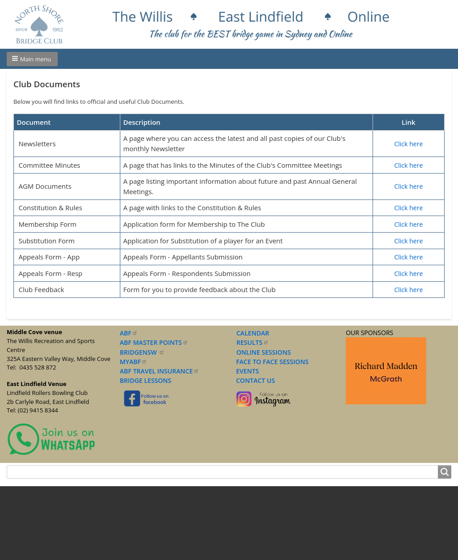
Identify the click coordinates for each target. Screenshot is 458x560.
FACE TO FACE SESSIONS (271, 361)
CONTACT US (254, 380)
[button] (32, 59)
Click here (408, 144)
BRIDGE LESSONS (145, 380)
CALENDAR (253, 333)
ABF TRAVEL (159, 371)
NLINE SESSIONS (266, 352)
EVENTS (246, 371)
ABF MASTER (154, 342)
